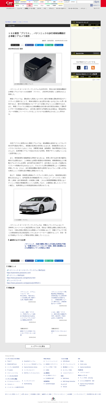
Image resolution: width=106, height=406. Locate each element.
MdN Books (66, 378)
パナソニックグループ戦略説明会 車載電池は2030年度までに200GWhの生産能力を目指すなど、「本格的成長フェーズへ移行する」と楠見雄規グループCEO (59, 297)
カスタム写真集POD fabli (87, 381)
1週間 (89, 25)
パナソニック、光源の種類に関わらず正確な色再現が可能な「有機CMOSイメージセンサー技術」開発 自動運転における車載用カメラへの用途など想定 (45, 246)
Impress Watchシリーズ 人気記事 (86, 74)
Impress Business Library (30, 367)
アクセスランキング (82, 22)
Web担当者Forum (12, 364)
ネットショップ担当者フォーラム (33, 364)
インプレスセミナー (29, 370)
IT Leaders (10, 370)
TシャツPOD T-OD (51, 367)
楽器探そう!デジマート (52, 364)
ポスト (16, 45)
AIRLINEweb (66, 361)
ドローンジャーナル (12, 373)
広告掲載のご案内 (35, 394)
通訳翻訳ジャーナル (68, 367)
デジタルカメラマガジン (13, 381)
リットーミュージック (51, 361)
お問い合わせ (24, 394)
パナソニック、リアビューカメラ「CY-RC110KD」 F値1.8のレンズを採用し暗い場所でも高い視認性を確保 (27, 295)
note (50, 45)
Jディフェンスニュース (69, 364)
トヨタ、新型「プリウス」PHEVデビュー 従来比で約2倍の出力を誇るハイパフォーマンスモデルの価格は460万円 (27, 316)
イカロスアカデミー (68, 373)
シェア (30, 45)
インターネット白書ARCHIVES (15, 387)
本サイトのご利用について (12, 394)
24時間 (82, 25)
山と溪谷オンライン (51, 375)
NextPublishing (28, 383)
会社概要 (69, 394)
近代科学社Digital (50, 383)
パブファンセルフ (84, 372)
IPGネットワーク (82, 375)
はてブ (40, 45)
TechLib (65, 386)
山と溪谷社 (47, 373)
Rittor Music (47, 358)
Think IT (9, 361)
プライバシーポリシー (59, 394)
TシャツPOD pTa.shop (86, 378)
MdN (62, 376)
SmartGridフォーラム (29, 361)
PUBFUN (80, 370)
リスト (22, 45)
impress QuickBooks (85, 367)
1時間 (74, 25)
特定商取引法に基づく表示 (94, 394)
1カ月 (97, 25)
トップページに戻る (38, 346)
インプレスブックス (29, 381)
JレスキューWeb (67, 370)
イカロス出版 (64, 358)
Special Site (80, 53)
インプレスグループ (79, 394)
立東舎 (47, 370)
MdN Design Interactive (69, 381)
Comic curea (83, 364)
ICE (79, 358)
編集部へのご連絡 (46, 394)
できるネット (10, 384)
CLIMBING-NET (50, 378)
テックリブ (64, 384)
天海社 (82, 361)
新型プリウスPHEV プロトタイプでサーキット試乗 (27, 333)
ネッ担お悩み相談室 (12, 376)
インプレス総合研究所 (13, 367)
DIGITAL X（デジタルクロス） (32, 373)
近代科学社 (47, 381)
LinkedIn (60, 45)
